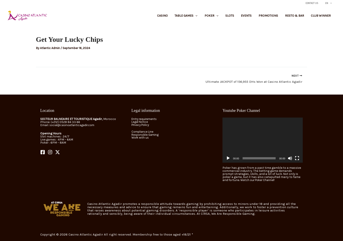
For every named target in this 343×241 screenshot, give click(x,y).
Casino (181, 17)
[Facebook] (42, 152)
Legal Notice (140, 122)
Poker (225, 17)
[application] (262, 140)
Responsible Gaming (146, 135)
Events (255, 17)
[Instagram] (50, 152)
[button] (331, 3)
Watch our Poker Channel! (259, 180)
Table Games (202, 17)
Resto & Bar (298, 17)
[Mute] (290, 158)
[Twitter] (57, 152)
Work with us (140, 138)
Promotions (274, 17)
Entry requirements (145, 119)
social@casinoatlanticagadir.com (73, 125)
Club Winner (322, 17)
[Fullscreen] (297, 158)
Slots (241, 17)
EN (329, 3)
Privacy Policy (141, 125)
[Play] (228, 158)
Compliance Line (143, 132)
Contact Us (315, 3)
